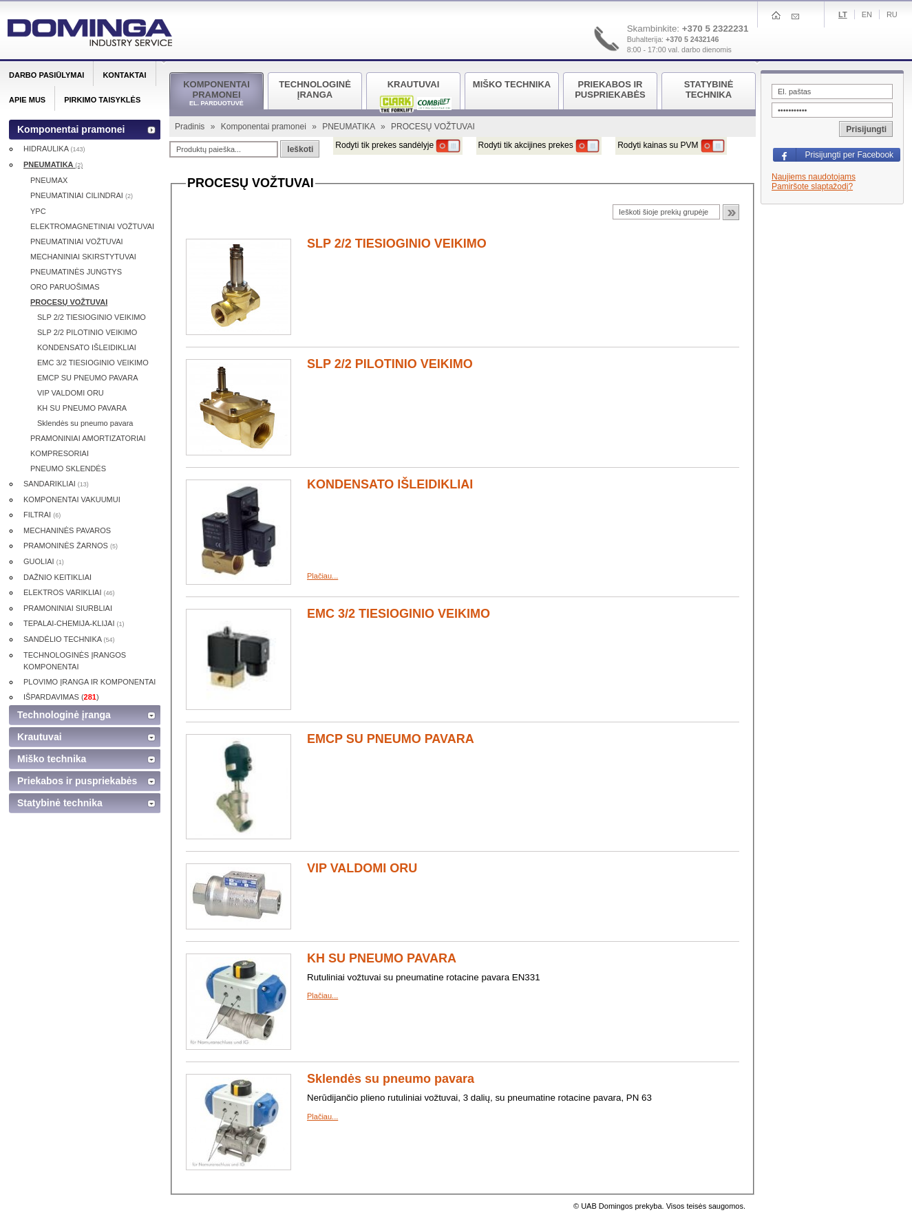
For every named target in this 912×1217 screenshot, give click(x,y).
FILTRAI (42, 514)
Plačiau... (322, 576)
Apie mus (27, 100)
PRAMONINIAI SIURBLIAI (67, 608)
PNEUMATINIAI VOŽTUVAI (76, 241)
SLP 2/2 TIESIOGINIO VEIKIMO (397, 243)
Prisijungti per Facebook (849, 155)
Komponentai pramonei (264, 126)
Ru (892, 14)
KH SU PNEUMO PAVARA (381, 958)
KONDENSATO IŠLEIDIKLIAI (390, 484)
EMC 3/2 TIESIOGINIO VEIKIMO (398, 614)
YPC (38, 211)
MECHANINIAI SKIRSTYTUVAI (83, 256)
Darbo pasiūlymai (46, 75)
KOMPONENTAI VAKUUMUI (71, 499)
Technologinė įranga (64, 714)
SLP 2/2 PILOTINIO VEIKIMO (390, 364)
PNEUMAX (48, 180)
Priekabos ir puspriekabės (77, 780)
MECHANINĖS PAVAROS (67, 530)
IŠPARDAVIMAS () (61, 697)
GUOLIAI (43, 561)
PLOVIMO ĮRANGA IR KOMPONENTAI (89, 682)
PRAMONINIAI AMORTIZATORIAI (87, 438)
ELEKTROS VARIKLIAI (69, 592)
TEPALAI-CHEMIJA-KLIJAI (74, 623)
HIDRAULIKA (54, 148)
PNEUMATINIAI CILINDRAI (81, 195)
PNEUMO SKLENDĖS (68, 468)
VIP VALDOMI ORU (362, 868)
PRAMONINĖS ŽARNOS (70, 545)
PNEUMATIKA (349, 126)
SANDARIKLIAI (56, 484)
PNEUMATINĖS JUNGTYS (76, 272)
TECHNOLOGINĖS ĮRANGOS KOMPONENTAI (74, 661)
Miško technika (51, 758)
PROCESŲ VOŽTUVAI (68, 302)
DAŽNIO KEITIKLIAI (57, 577)
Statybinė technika (60, 802)
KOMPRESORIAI (59, 453)
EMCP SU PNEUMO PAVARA (390, 739)
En (867, 14)
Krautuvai (39, 736)
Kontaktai (124, 75)
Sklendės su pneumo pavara (390, 1079)
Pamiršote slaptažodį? (812, 186)
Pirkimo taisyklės (102, 100)
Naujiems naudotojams (814, 177)
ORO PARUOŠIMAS (65, 287)
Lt (842, 14)
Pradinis (191, 126)
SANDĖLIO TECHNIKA (69, 639)
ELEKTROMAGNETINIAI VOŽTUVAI (92, 226)
